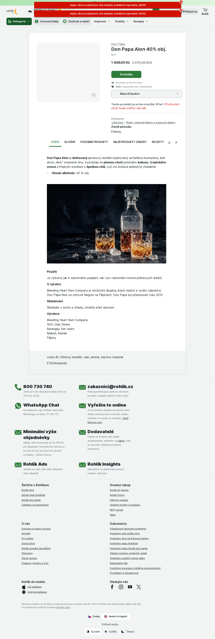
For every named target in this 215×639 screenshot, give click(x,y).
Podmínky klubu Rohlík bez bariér (129, 548)
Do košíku (126, 74)
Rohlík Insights (104, 464)
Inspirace (102, 21)
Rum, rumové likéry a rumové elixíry (151, 122)
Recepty (141, 21)
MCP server (116, 509)
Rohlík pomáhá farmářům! (36, 548)
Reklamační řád (118, 563)
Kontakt (26, 533)
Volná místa (28, 543)
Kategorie (19, 21)
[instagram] (121, 587)
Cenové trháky (47, 21)
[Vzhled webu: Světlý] (110, 631)
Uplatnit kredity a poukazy (125, 504)
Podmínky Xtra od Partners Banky (129, 538)
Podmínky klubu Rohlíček (124, 543)
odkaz (121, 440)
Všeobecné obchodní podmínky (128, 528)
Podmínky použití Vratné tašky (127, 558)
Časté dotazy (29, 558)
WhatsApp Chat (41, 405)
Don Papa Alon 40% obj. (138, 49)
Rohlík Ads (35, 464)
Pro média (27, 538)
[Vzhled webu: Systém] (93, 631)
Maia (112, 514)
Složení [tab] (69, 141)
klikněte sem (63, 607)
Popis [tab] (55, 141)
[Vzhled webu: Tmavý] (127, 631)
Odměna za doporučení (35, 504)
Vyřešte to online (107, 405)
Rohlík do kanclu (119, 490)
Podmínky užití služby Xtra (125, 533)
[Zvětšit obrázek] (94, 96)
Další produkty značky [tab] (130, 141)
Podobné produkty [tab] (94, 141)
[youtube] (130, 587)
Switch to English (115, 616)
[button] (187, 12)
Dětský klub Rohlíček (33, 495)
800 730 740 (37, 386)
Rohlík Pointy (117, 495)
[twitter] (138, 587)
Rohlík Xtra (28, 490)
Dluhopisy (27, 553)
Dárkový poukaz (119, 499)
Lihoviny (117, 122)
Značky (122, 21)
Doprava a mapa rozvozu (36, 528)
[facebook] (112, 587)
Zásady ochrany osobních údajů (128, 553)
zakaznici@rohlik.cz (110, 386)
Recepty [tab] (158, 141)
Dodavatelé (101, 431)
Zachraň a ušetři (76, 21)
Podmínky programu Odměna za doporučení (135, 568)
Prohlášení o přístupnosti (124, 572)
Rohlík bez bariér (31, 499)
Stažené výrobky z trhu (35, 563)
